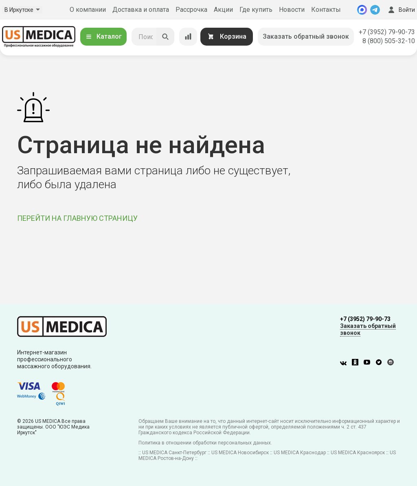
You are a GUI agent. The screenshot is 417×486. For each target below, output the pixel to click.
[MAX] (362, 10)
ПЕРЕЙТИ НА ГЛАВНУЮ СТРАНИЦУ (77, 218)
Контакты (326, 9)
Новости (292, 9)
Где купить (255, 9)
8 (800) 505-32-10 (388, 41)
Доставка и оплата (140, 9)
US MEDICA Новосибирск (240, 452)
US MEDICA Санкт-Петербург (174, 452)
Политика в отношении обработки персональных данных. (205, 443)
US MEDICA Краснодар (300, 452)
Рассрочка (191, 9)
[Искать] (165, 37)
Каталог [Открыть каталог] (103, 36)
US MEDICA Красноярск (358, 452)
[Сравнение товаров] (188, 37)
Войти (400, 10)
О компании (88, 9)
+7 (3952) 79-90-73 (387, 32)
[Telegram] (375, 10)
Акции (223, 9)
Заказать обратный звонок (306, 36)
